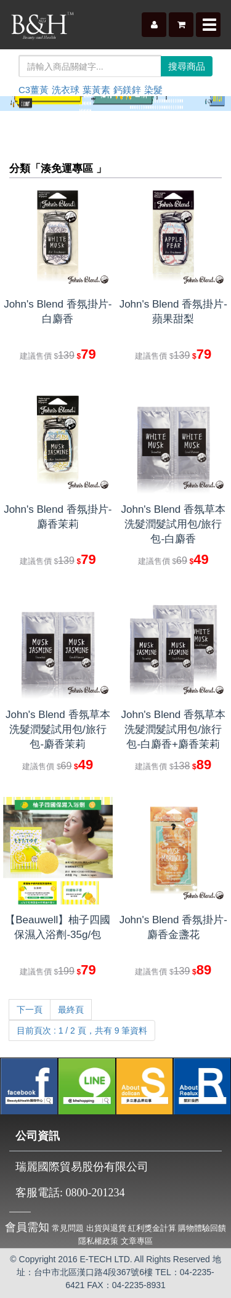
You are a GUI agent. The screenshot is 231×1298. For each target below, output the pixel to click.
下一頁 (30, 1009)
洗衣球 (65, 89)
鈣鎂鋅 (127, 89)
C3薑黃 (33, 89)
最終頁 (71, 1009)
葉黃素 (96, 89)
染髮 (153, 89)
